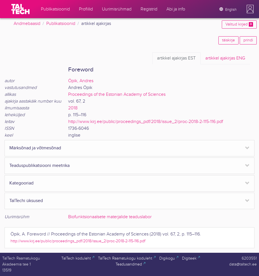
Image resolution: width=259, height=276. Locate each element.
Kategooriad (21, 183)
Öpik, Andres (80, 81)
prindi (248, 40)
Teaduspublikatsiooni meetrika (39, 165)
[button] (250, 9)
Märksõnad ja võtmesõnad (35, 148)
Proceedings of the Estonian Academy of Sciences (117, 94)
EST (176, 58)
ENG (225, 58)
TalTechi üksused (26, 200)
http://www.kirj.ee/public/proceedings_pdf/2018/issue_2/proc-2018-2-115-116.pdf (145, 121)
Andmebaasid (27, 23)
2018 (73, 108)
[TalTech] (20, 9)
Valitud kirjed (239, 24)
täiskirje (228, 40)
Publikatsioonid (60, 23)
